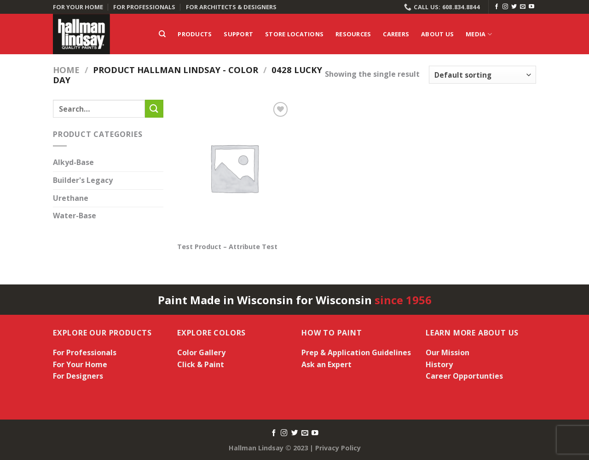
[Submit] (154, 109)
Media (479, 34)
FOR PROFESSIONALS (144, 7)
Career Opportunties (464, 376)
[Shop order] (482, 75)
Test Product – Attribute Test (227, 247)
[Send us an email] (522, 7)
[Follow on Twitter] (514, 7)
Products (195, 34)
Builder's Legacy (83, 180)
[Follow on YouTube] (531, 7)
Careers (396, 34)
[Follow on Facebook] (496, 7)
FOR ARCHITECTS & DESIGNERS (231, 7)
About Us (437, 34)
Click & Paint (200, 364)
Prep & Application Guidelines (356, 352)
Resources (353, 34)
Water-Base (74, 216)
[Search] (162, 34)
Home (66, 69)
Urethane (70, 198)
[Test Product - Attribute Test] (234, 168)
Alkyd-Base (73, 163)
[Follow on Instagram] (505, 7)
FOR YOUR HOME (78, 7)
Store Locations (294, 34)
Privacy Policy (338, 447)
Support (238, 34)
